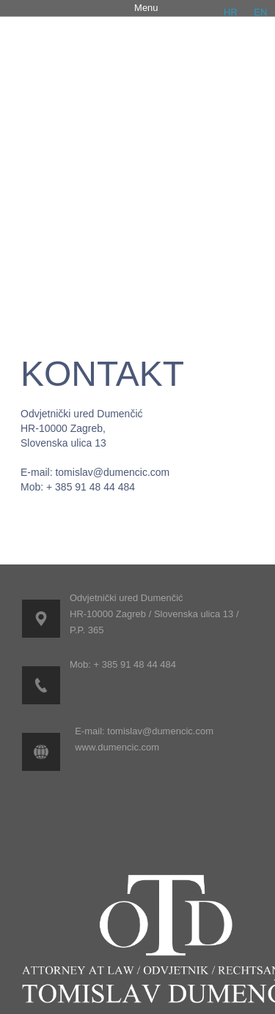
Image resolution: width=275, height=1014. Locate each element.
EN (260, 12)
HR (231, 12)
